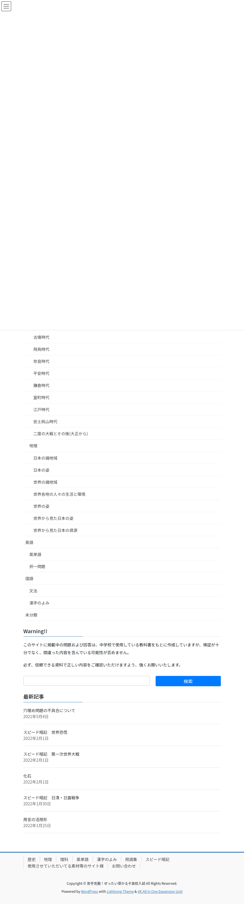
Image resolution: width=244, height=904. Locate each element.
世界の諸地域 (45, 482)
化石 (27, 776)
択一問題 (37, 566)
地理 (33, 445)
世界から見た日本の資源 (55, 530)
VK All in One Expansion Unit (160, 891)
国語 (29, 578)
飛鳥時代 (41, 349)
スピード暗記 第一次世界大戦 (51, 754)
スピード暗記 (158, 859)
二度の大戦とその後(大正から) (60, 433)
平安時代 (41, 373)
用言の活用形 (35, 819)
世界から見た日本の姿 (53, 518)
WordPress (89, 891)
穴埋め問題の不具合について (49, 710)
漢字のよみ (39, 603)
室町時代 (41, 397)
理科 (64, 859)
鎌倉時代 (41, 385)
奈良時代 (41, 361)
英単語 (35, 554)
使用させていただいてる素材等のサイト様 (66, 866)
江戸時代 (41, 409)
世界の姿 (41, 506)
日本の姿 (41, 470)
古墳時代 (41, 337)
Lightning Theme (120, 891)
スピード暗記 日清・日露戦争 (51, 797)
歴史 (32, 859)
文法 (33, 591)
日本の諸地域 (45, 458)
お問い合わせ (124, 866)
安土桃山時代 (45, 421)
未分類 (31, 615)
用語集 (131, 859)
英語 (29, 542)
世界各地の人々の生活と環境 (59, 494)
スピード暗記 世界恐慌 (45, 732)
